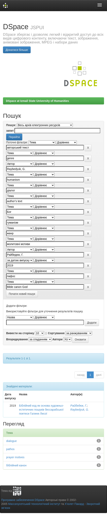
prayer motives (15, 457)
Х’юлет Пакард (74, 503)
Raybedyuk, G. (79, 409)
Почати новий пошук (22, 293)
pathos (10, 449)
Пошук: (11, 125)
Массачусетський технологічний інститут (34, 503)
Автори (57, 339)
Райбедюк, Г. (78, 405)
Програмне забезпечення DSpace (23, 500)
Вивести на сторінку (20, 333)
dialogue (11, 441)
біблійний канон (16, 465)
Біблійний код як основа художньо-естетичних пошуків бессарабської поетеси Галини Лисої (41, 409)
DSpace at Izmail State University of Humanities (37, 100)
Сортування (56, 333)
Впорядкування (17, 339)
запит (10, 130)
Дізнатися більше (17, 49)
